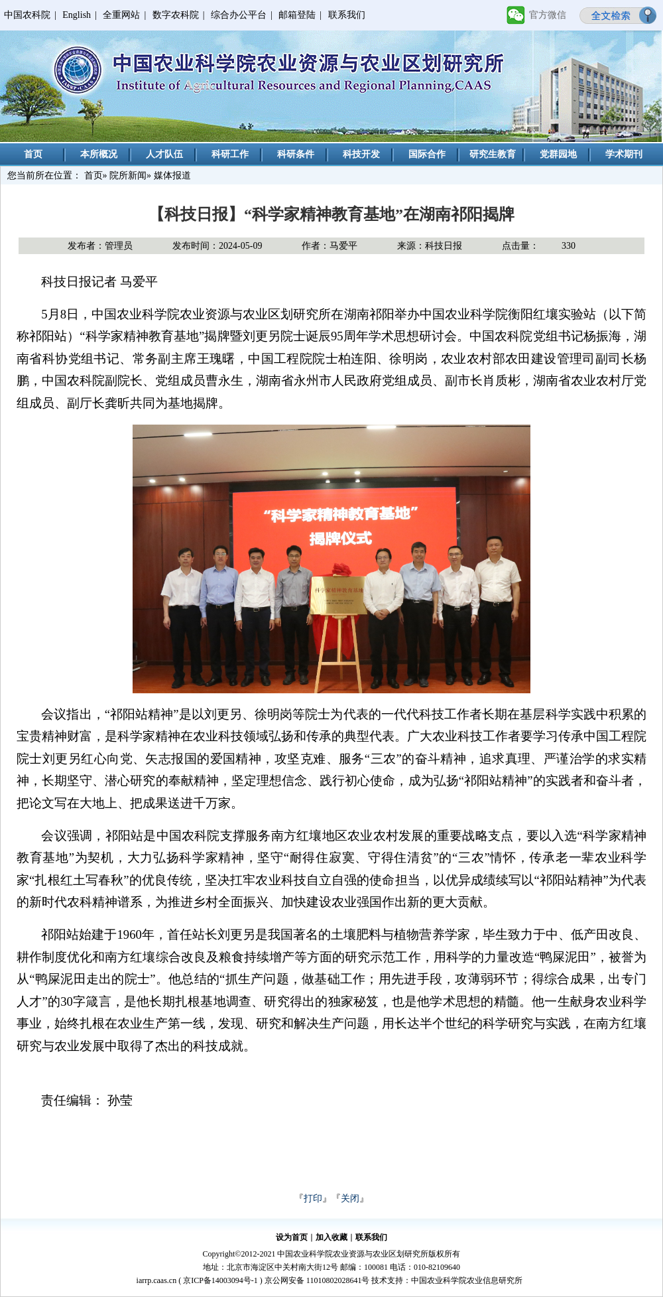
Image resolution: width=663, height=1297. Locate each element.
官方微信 (547, 15)
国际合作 (427, 154)
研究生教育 (492, 154)
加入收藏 (331, 1237)
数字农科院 (175, 15)
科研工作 (230, 154)
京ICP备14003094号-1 (220, 1280)
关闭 (350, 1198)
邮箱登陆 (297, 15)
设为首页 (292, 1237)
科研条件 (295, 154)
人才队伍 (164, 154)
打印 (313, 1198)
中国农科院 (27, 15)
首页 (33, 154)
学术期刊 (623, 154)
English (76, 15)
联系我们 (346, 15)
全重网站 (121, 15)
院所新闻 (128, 175)
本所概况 (98, 154)
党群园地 (558, 154)
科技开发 (361, 154)
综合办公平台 (239, 15)
